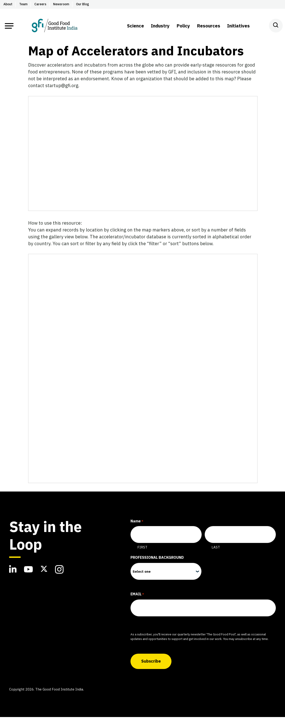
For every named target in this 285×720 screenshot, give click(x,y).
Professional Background (157, 561)
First (142, 551)
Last (216, 551)
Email (137, 599)
